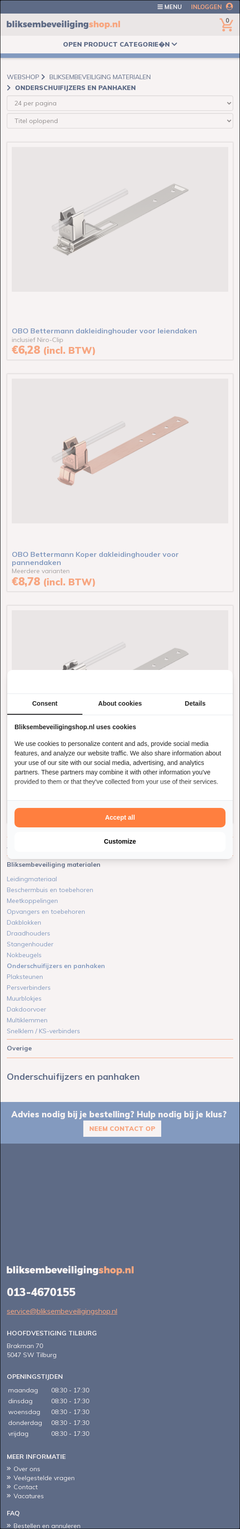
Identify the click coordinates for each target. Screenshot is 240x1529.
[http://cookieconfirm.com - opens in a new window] (223, 681)
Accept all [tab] (120, 817)
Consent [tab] (45, 703)
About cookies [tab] (120, 703)
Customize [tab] (120, 841)
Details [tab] (195, 703)
